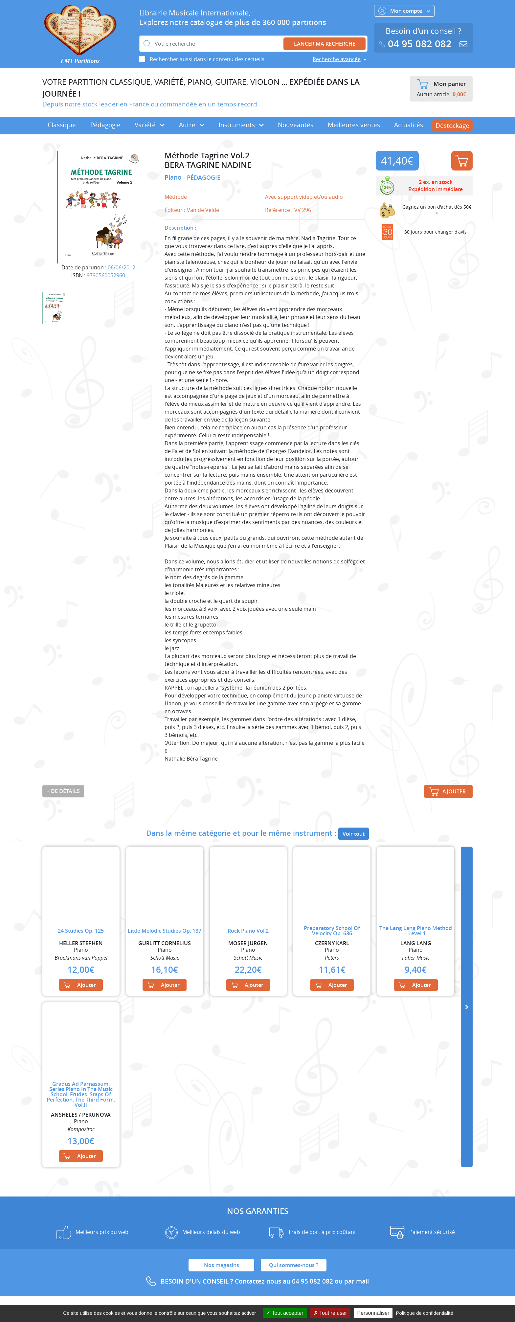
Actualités (408, 125)
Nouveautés (295, 125)
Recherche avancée (337, 59)
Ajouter (461, 160)
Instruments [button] (241, 125)
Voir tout (354, 833)
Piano (174, 177)
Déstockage (452, 125)
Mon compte (404, 11)
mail (362, 1281)
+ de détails (63, 791)
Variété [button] (150, 125)
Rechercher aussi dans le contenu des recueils (207, 59)
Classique (62, 125)
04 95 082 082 (416, 43)
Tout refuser (330, 1313)
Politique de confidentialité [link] (424, 1313)
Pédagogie (105, 125)
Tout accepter (284, 1313)
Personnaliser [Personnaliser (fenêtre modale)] (373, 1313)
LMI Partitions (80, 60)
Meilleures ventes (354, 125)
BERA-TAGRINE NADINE (208, 165)
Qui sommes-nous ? (293, 1265)
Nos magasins (221, 1265)
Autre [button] (191, 125)
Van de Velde (203, 210)
